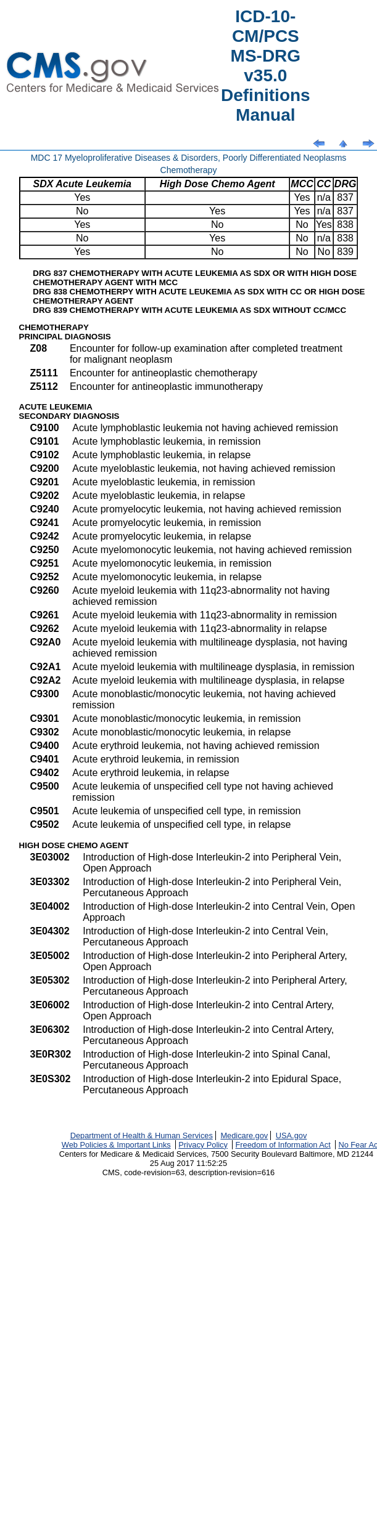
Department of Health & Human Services (141, 1135)
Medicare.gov (244, 1135)
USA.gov (291, 1135)
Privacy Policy (203, 1144)
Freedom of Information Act (282, 1144)
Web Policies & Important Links (116, 1144)
